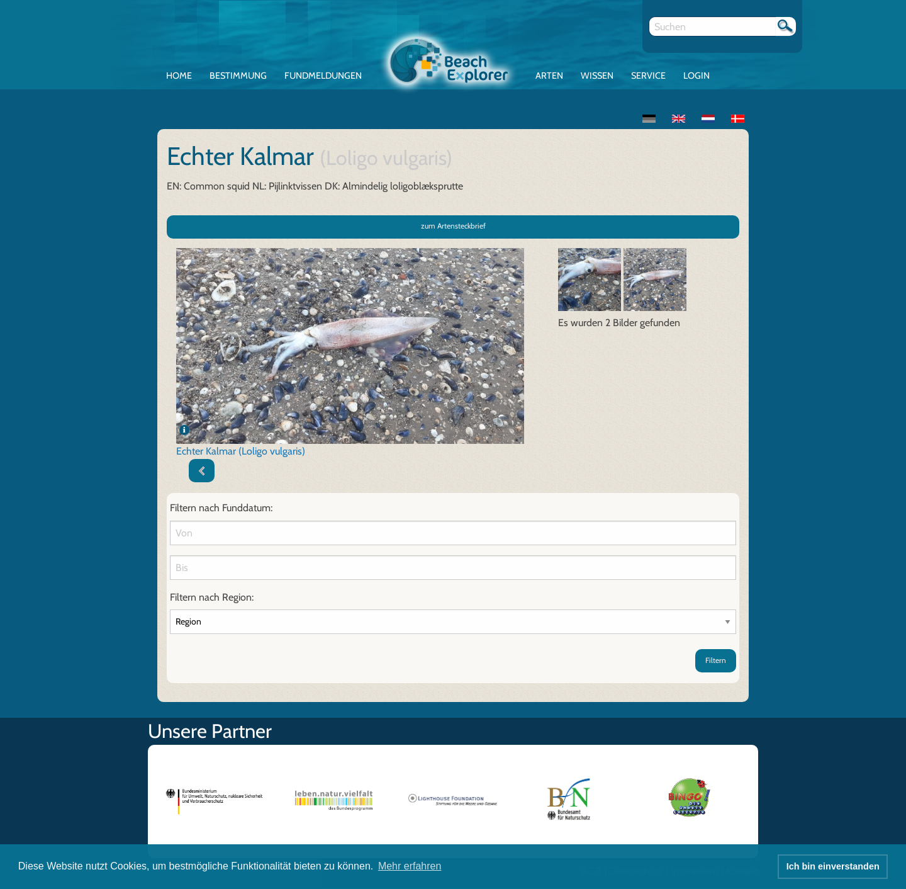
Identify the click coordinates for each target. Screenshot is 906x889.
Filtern (715, 660)
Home (179, 75)
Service (648, 75)
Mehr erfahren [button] (410, 866)
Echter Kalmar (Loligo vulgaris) (240, 451)
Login (696, 75)
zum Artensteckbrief (453, 225)
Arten (549, 75)
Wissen (597, 75)
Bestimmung (238, 75)
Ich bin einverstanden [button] (833, 866)
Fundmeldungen (323, 75)
